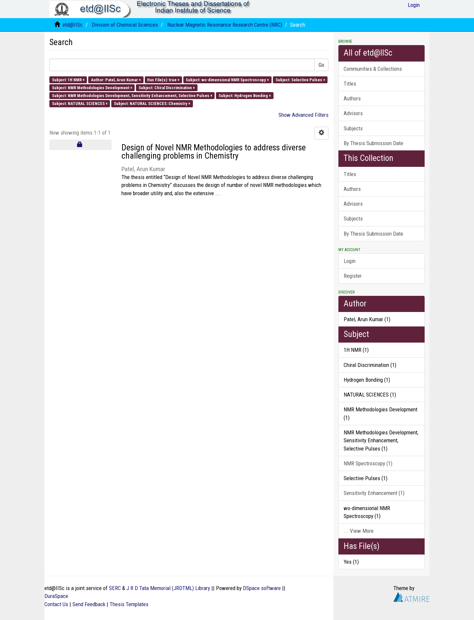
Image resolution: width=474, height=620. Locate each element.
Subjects (353, 128)
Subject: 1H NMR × (68, 79)
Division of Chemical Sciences (125, 24)
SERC (115, 588)
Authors (352, 98)
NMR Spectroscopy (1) (368, 463)
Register (353, 275)
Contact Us (56, 604)
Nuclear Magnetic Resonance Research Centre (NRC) (224, 24)
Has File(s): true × (163, 79)
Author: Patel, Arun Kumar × (116, 79)
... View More (359, 531)
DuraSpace (56, 596)
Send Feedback (88, 604)
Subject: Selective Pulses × (300, 79)
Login (350, 261)
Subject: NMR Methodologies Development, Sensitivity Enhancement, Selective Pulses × (132, 95)
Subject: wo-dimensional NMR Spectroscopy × (227, 79)
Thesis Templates (129, 604)
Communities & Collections (373, 68)
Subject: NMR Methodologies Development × (92, 87)
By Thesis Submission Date (373, 143)
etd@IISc (73, 24)
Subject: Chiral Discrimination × (167, 87)
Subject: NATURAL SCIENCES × (80, 103)
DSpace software (262, 588)
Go (321, 65)
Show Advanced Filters (303, 115)
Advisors (353, 113)
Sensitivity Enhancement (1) (374, 493)
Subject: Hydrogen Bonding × (245, 95)
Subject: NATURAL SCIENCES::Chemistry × (152, 103)
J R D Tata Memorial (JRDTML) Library (168, 588)
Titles (350, 83)
